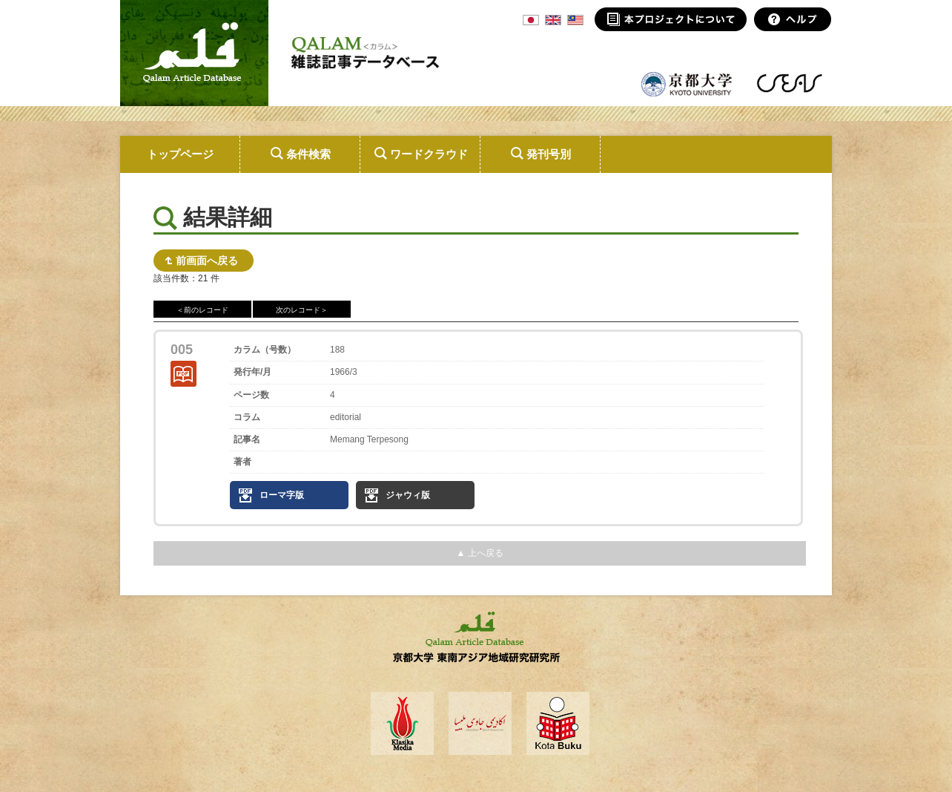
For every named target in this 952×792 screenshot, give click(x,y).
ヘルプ (793, 19)
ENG (553, 20)
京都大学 (687, 83)
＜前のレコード (202, 310)
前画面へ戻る (207, 260)
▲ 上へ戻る (479, 553)
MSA (575, 20)
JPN (531, 20)
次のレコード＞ (302, 310)
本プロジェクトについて (671, 19)
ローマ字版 (282, 495)
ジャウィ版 (408, 495)
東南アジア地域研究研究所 (789, 83)
